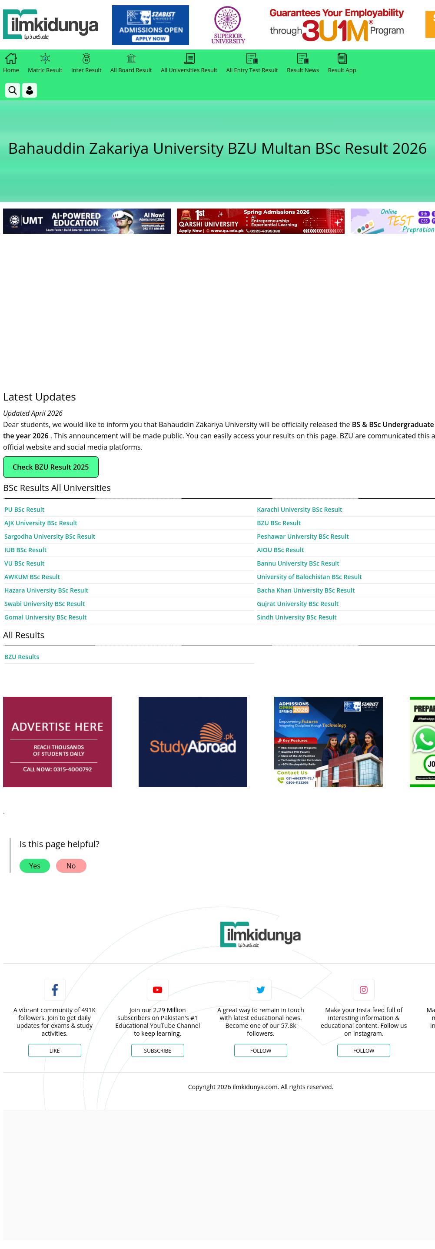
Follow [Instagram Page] (363, 1050)
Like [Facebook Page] (55, 1050)
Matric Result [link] (45, 63)
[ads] (57, 742)
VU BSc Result (24, 563)
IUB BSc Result (25, 550)
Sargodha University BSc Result (49, 536)
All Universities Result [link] (189, 63)
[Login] (29, 90)
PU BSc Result (24, 509)
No (71, 866)
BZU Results (21, 657)
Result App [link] (342, 63)
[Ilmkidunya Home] (51, 25)
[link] (150, 25)
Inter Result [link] (86, 63)
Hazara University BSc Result (46, 590)
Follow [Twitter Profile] (260, 1050)
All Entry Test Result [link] (252, 63)
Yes (34, 866)
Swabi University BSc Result (44, 604)
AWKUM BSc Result (32, 577)
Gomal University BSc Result (45, 617)
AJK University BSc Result (40, 523)
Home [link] (11, 63)
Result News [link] (303, 63)
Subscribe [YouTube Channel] (157, 1050)
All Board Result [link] (131, 63)
